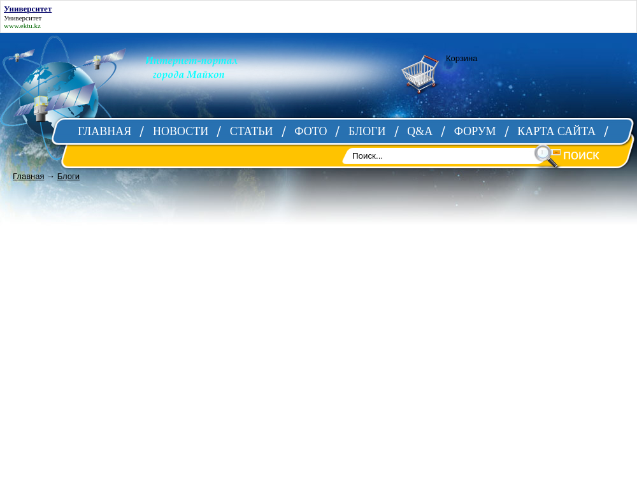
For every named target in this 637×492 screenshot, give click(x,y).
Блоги (68, 176)
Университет (22, 18)
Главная (28, 176)
